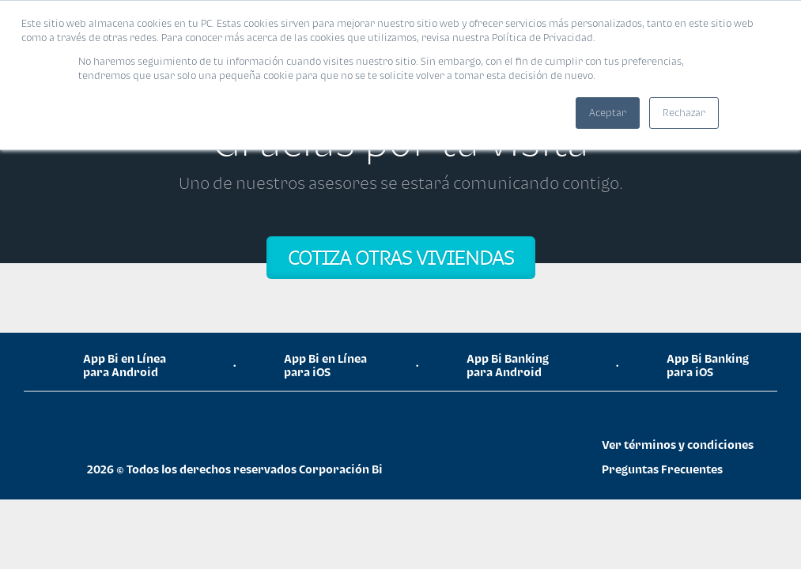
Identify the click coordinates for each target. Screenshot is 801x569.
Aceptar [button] (607, 113)
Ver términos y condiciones (678, 444)
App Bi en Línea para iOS (325, 365)
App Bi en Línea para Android (124, 365)
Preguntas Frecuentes (662, 469)
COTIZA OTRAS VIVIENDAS (401, 257)
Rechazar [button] (684, 113)
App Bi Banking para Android (508, 365)
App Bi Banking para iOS (708, 365)
